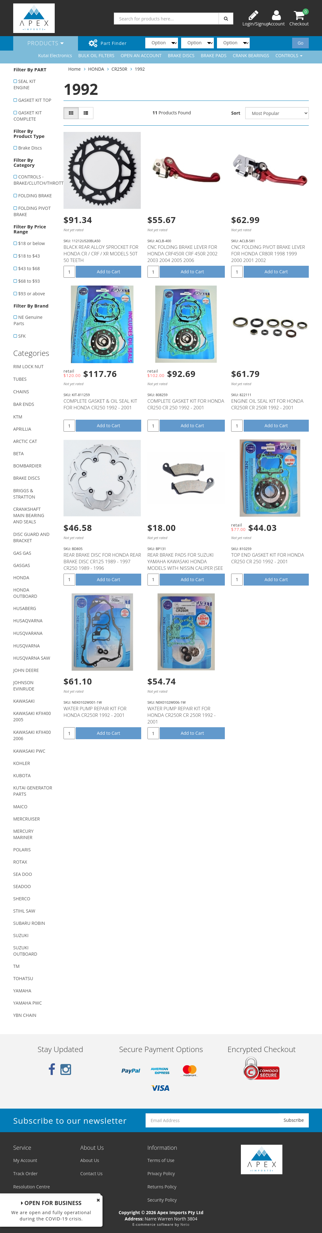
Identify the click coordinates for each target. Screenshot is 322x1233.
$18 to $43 (29, 256)
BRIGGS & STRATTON (24, 494)
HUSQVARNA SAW (31, 658)
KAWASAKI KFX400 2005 (32, 716)
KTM (17, 417)
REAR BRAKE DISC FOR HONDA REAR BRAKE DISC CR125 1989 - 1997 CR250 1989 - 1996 (102, 561)
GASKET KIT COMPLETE (28, 116)
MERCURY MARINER (23, 834)
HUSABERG (24, 608)
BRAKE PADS (214, 55)
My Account (25, 1160)
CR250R (119, 69)
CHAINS (21, 392)
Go (300, 43)
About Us (89, 1160)
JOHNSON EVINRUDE (23, 685)
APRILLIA (22, 429)
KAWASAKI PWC (29, 751)
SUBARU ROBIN (29, 923)
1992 (140, 69)
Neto (185, 1224)
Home (74, 69)
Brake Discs (30, 148)
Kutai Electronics (55, 55)
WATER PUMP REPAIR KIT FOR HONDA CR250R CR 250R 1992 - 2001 (181, 715)
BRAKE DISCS (181, 55)
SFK (21, 336)
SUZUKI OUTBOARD (25, 951)
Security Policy (162, 1200)
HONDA (21, 578)
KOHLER (21, 763)
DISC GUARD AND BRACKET (31, 537)
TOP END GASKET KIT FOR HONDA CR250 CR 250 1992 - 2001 (267, 558)
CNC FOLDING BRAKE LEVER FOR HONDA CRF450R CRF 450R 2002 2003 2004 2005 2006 (182, 253)
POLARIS (22, 850)
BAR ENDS (23, 404)
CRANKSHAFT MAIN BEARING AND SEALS (28, 515)
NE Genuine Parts (28, 320)
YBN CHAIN (24, 1015)
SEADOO (22, 886)
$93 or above (31, 294)
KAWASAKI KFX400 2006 (32, 735)
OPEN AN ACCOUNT (141, 55)
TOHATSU (23, 978)
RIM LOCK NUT (28, 366)
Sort (235, 113)
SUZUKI (21, 935)
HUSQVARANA (27, 633)
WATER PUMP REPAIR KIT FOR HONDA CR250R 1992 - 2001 (95, 711)
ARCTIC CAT (25, 441)
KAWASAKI (24, 701)
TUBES (19, 379)
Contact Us (91, 1173)
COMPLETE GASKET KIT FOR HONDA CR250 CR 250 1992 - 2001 (185, 404)
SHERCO (21, 899)
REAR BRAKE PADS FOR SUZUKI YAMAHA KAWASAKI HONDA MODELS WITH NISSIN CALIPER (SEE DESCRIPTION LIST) (185, 565)
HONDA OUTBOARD (25, 593)
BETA (18, 453)
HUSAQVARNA (27, 621)
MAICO (20, 807)
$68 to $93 (29, 281)
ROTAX (20, 862)
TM (16, 966)
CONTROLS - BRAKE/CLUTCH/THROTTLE (35, 180)
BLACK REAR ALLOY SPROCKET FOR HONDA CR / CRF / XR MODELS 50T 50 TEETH (101, 253)
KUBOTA (22, 775)
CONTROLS (289, 55)
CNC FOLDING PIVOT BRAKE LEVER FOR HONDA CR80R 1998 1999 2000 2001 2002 (268, 253)
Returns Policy (161, 1187)
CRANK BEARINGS (251, 55)
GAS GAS (22, 553)
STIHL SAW (24, 911)
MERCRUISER (26, 819)
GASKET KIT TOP (34, 100)
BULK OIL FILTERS (96, 55)
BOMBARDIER (27, 466)
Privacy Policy (161, 1173)
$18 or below (31, 243)
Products (45, 43)
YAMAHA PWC (27, 1003)
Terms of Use (161, 1160)
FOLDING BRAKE (35, 196)
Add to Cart (108, 272)
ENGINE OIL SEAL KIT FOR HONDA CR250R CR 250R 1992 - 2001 (267, 404)
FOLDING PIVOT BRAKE (32, 211)
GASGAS (21, 565)
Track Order (25, 1173)
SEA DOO (22, 874)
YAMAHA (22, 991)
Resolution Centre (31, 1187)
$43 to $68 (29, 268)
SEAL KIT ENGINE (25, 84)
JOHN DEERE (26, 670)
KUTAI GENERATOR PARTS (32, 791)
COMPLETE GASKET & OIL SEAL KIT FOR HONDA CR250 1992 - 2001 (100, 404)
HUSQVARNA (26, 646)
